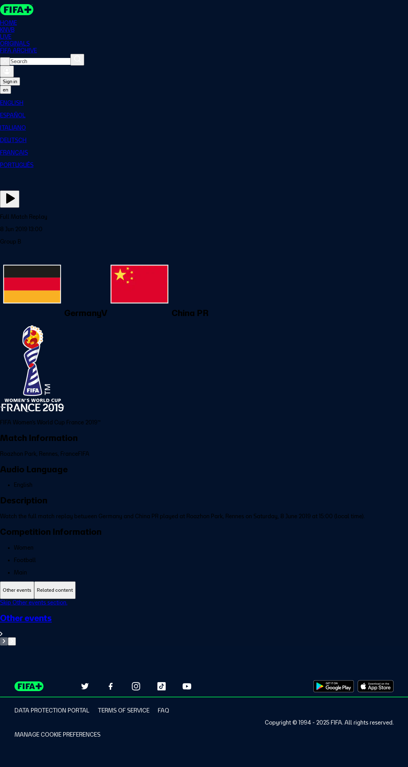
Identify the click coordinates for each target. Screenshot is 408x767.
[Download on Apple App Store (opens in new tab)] (376, 686)
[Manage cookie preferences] (57, 734)
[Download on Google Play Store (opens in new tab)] (333, 686)
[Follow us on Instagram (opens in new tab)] (136, 686)
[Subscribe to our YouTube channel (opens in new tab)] (187, 686)
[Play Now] (9, 199)
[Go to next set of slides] (12, 641)
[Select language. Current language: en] (5, 90)
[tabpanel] (204, 622)
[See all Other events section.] (204, 625)
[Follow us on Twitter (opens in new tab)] (85, 686)
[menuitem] (204, 102)
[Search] (77, 60)
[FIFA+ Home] (16, 9)
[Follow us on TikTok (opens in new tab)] (161, 686)
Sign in (10, 81)
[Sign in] (7, 71)
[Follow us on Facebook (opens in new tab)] (110, 686)
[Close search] (5, 61)
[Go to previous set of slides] (4, 641)
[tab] (17, 590)
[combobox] (40, 61)
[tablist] (204, 590)
